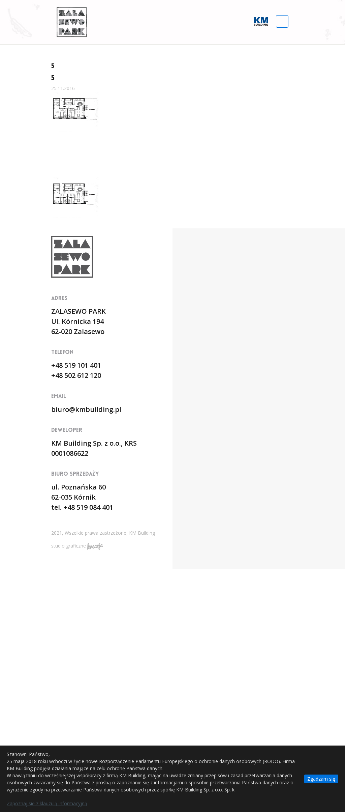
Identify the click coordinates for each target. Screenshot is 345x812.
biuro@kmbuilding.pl (86, 409)
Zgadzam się (321, 779)
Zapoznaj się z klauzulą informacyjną (47, 803)
